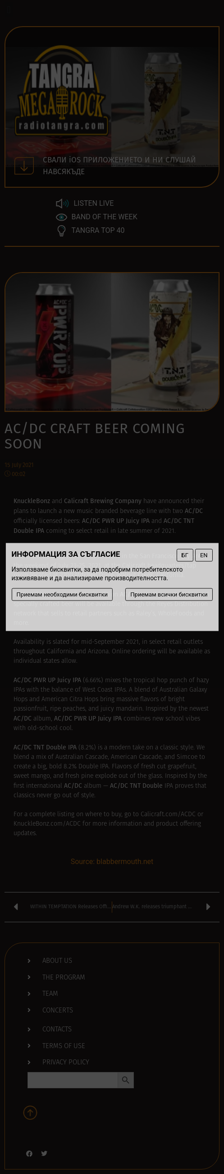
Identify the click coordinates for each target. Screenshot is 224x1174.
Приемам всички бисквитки (168, 594)
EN (204, 555)
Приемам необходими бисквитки (62, 594)
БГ (184, 555)
